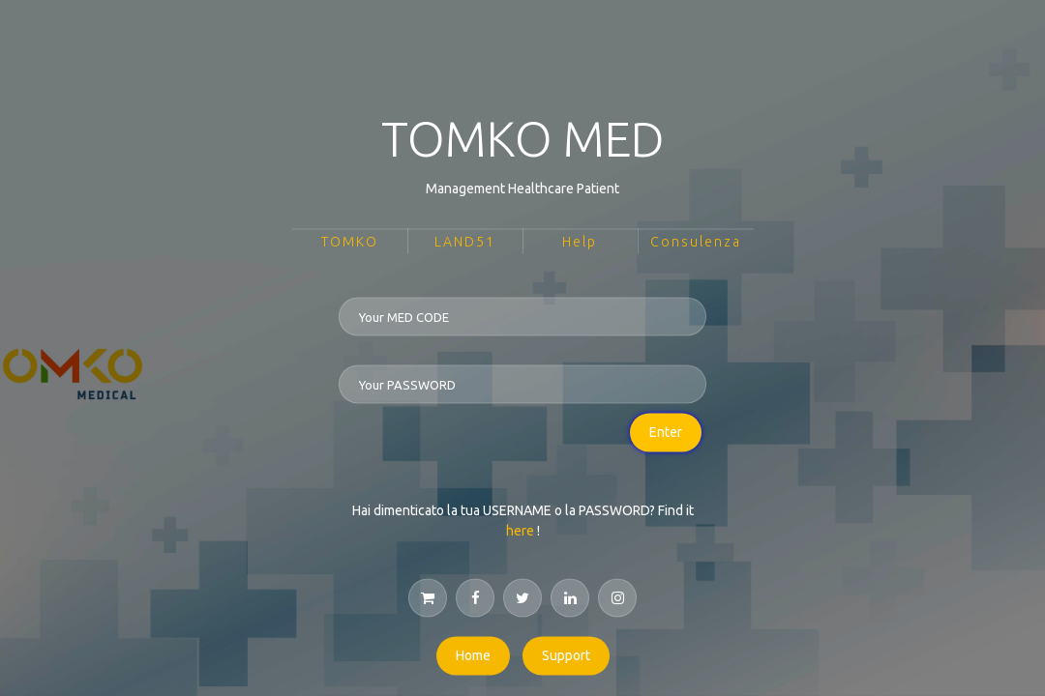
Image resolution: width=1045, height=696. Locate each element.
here (520, 530)
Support (566, 655)
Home (473, 655)
